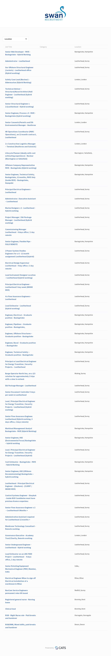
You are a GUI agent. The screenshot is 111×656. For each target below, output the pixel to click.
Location (16, 39)
